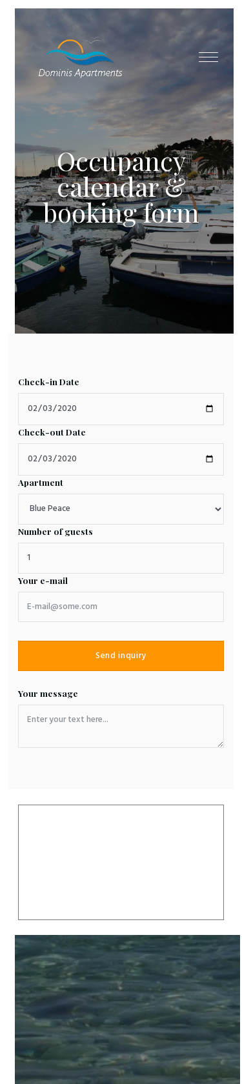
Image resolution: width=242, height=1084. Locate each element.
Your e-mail (43, 580)
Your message (48, 693)
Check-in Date (48, 381)
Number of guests (55, 531)
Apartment (40, 482)
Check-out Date (52, 432)
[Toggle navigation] (208, 57)
